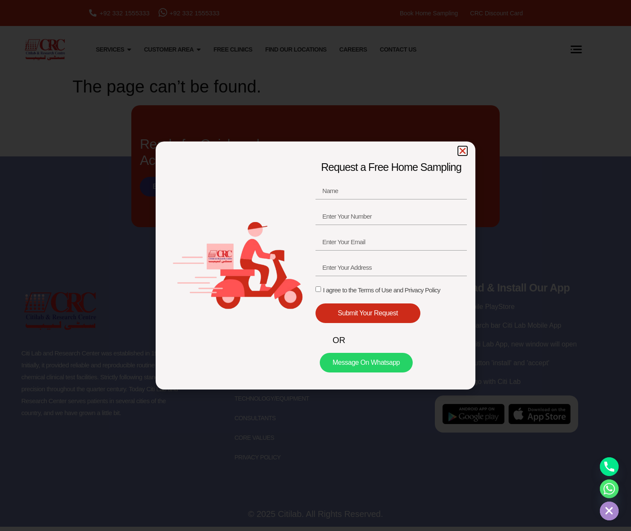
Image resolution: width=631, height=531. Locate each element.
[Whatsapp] (609, 488)
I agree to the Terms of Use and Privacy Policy (381, 290)
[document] (315, 265)
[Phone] (609, 466)
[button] (462, 151)
